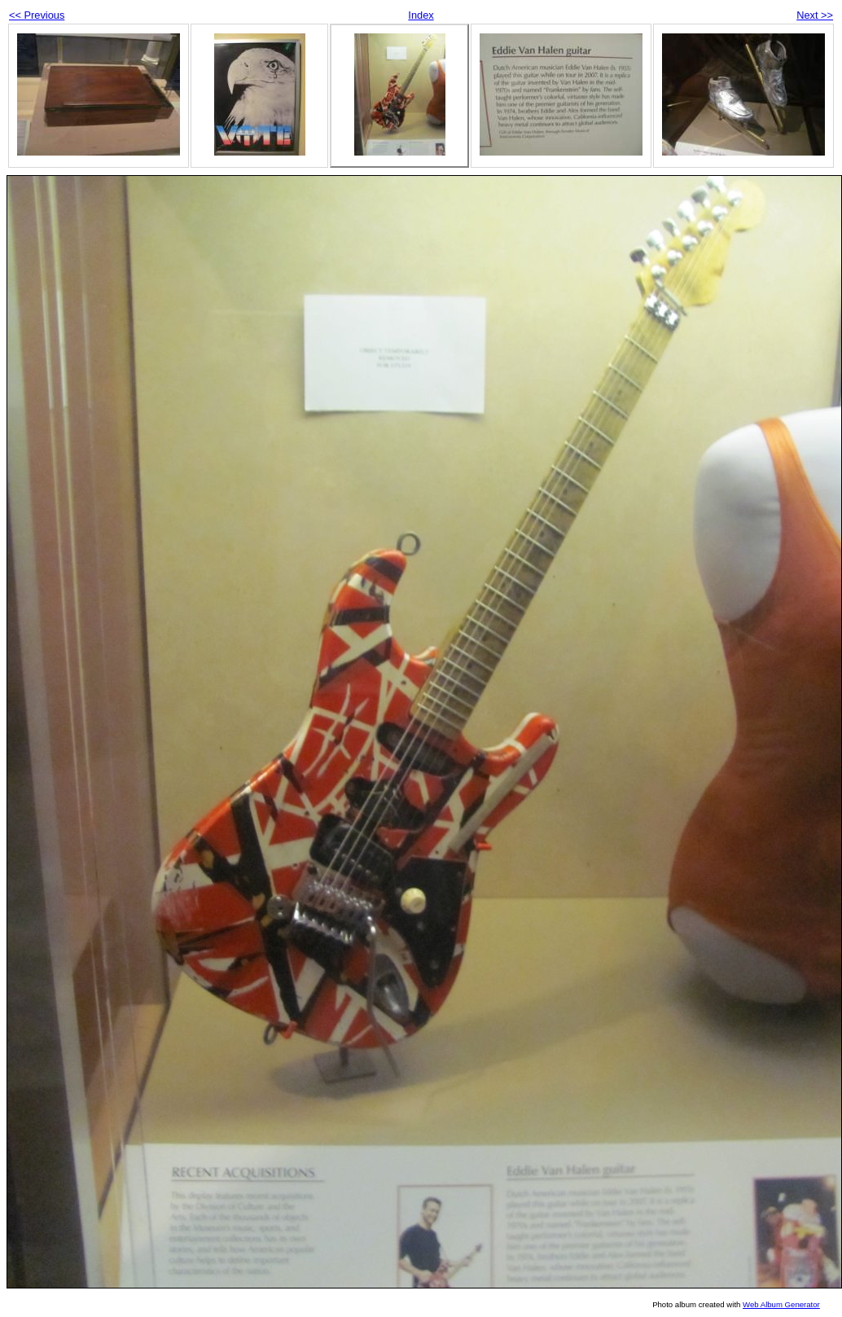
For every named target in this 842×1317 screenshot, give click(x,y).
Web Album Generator (781, 1304)
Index (420, 15)
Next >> (814, 15)
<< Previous (36, 15)
